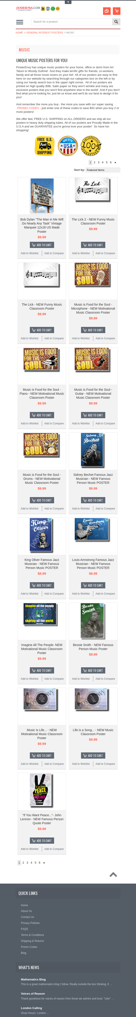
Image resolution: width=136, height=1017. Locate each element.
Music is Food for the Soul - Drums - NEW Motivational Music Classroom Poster (42, 478)
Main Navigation (20, 22)
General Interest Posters (44, 32)
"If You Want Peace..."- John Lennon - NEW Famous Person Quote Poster (42, 819)
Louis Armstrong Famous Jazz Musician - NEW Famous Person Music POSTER (93, 564)
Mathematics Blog (33, 979)
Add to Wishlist (29, 253)
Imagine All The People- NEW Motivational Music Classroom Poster (42, 649)
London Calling (31, 1008)
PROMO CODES (28, 108)
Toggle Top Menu (68, 2)
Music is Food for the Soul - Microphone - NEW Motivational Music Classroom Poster (93, 308)
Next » (115, 162)
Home (19, 32)
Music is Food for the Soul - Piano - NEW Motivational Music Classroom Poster (42, 393)
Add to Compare (54, 253)
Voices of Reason (33, 993)
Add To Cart (44, 245)
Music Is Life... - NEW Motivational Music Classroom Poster (42, 734)
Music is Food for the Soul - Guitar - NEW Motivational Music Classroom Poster (93, 393)
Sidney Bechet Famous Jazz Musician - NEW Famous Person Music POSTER (93, 478)
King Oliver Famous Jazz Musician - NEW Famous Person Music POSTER (41, 564)
